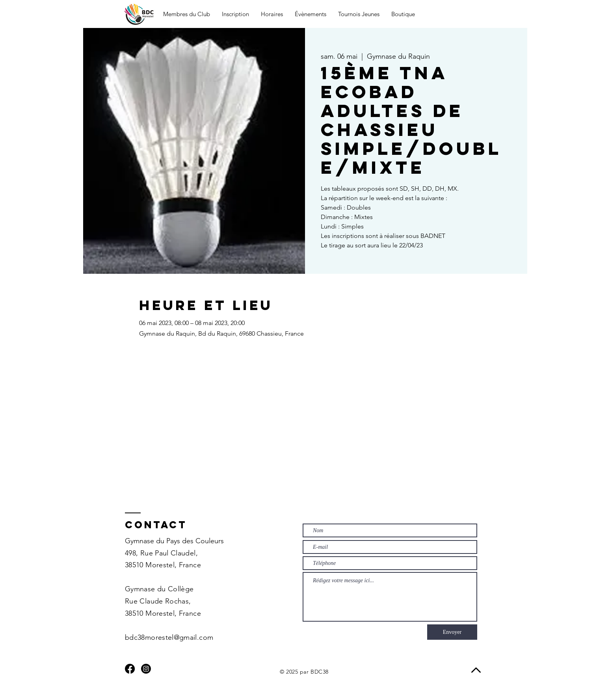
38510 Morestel (150, 565)
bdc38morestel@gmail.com (169, 637)
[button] (186, 14)
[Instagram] (146, 669)
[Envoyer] (452, 632)
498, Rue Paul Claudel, (161, 553)
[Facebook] (130, 669)
